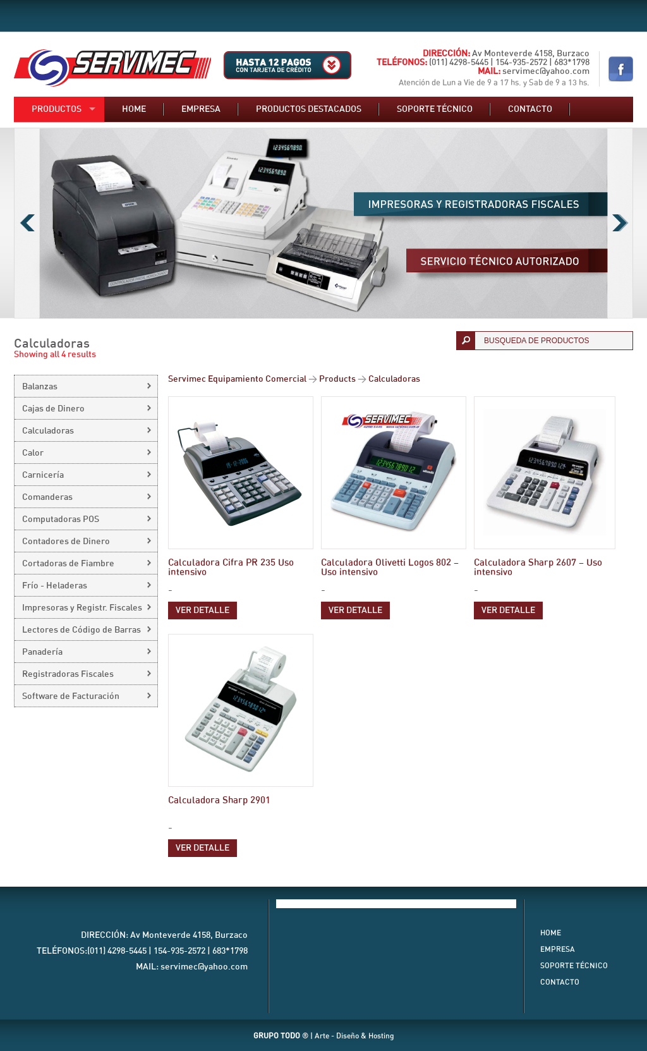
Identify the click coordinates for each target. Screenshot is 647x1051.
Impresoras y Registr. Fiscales (82, 608)
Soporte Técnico (574, 965)
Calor (33, 453)
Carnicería (43, 475)
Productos (57, 109)
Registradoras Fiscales (68, 674)
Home (134, 109)
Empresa (201, 109)
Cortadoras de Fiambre (68, 563)
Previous (27, 223)
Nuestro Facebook (620, 69)
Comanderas (47, 497)
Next (620, 223)
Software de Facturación (70, 696)
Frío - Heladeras (54, 585)
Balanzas (39, 386)
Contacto (530, 109)
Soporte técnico (435, 109)
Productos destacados (308, 109)
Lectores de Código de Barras (81, 630)
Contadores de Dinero (66, 541)
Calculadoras (48, 431)
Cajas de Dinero (53, 408)
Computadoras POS (60, 519)
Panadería (42, 652)
